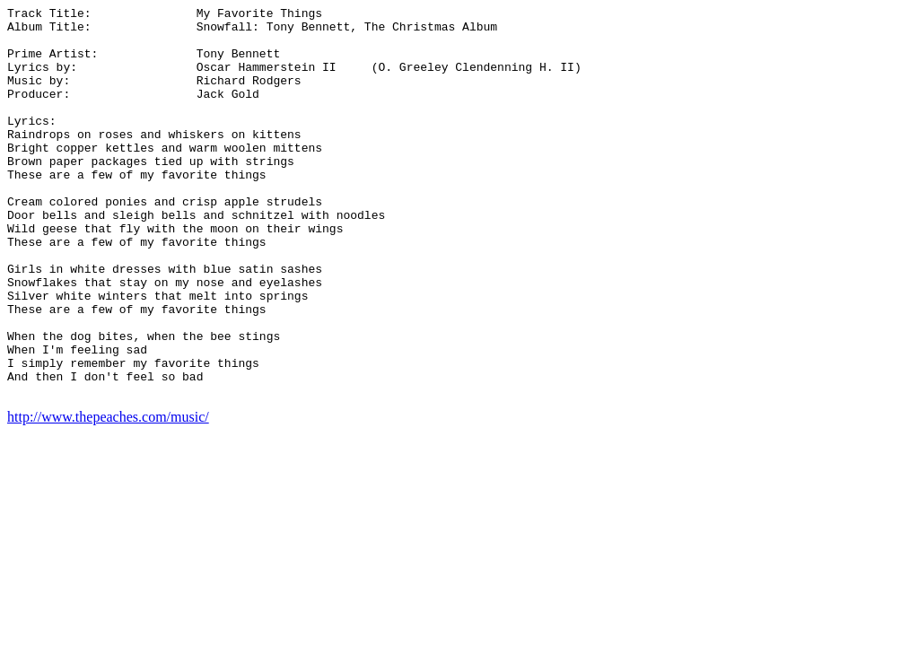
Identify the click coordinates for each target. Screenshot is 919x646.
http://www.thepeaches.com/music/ (108, 494)
